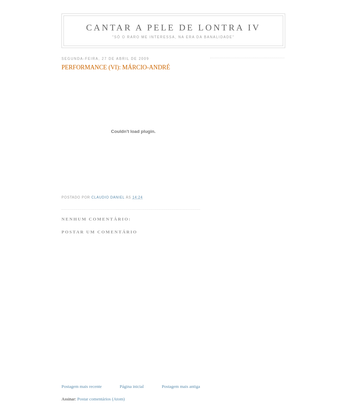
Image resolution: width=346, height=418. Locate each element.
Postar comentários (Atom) (101, 398)
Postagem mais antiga (181, 386)
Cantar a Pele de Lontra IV (173, 27)
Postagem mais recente (81, 386)
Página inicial (132, 386)
